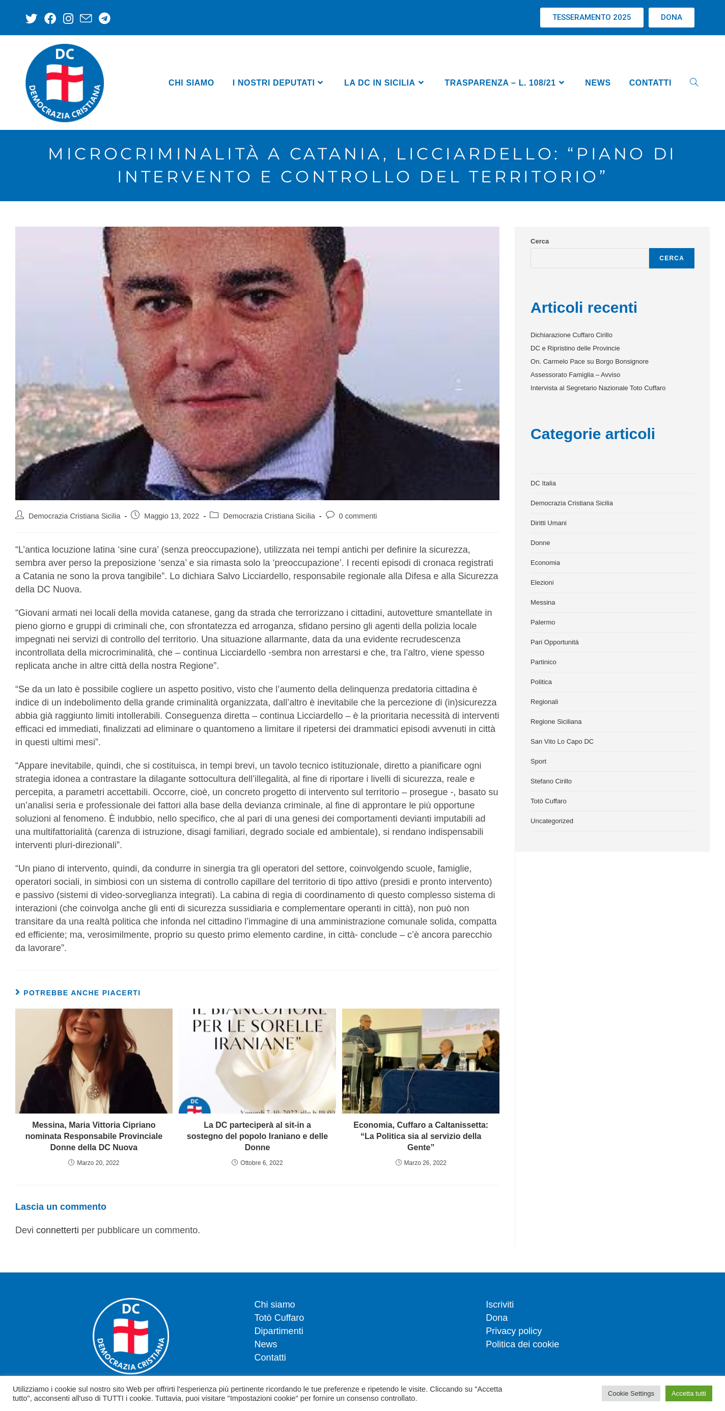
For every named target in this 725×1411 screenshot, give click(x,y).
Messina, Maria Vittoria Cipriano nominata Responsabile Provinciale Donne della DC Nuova (93, 1136)
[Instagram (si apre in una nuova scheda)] (66, 18)
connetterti (57, 1230)
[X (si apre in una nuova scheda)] (32, 18)
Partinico (543, 662)
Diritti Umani (549, 523)
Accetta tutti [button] (689, 1393)
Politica (541, 682)
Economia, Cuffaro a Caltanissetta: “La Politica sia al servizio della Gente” (420, 1136)
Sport (538, 761)
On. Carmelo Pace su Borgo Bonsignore (590, 361)
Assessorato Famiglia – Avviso (575, 374)
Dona (497, 1318)
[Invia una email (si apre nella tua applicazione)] (83, 18)
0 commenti (358, 516)
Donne (540, 543)
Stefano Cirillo (551, 781)
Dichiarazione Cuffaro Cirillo (571, 335)
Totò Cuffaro (549, 801)
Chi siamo (275, 1304)
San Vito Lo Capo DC (562, 741)
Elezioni (542, 582)
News (266, 1344)
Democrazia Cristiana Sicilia (75, 516)
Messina (543, 602)
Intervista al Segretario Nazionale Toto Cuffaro (598, 388)
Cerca (540, 241)
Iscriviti (500, 1304)
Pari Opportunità (555, 642)
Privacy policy (514, 1331)
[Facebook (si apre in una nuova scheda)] (49, 18)
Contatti (270, 1357)
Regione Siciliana (556, 721)
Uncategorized (552, 821)
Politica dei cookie (522, 1344)
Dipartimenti (279, 1331)
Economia (545, 562)
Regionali (544, 702)
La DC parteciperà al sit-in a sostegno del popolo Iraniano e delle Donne (257, 1136)
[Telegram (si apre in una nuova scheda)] (100, 18)
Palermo (543, 622)
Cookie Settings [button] (631, 1393)
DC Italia (543, 483)
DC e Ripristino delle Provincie (575, 348)
